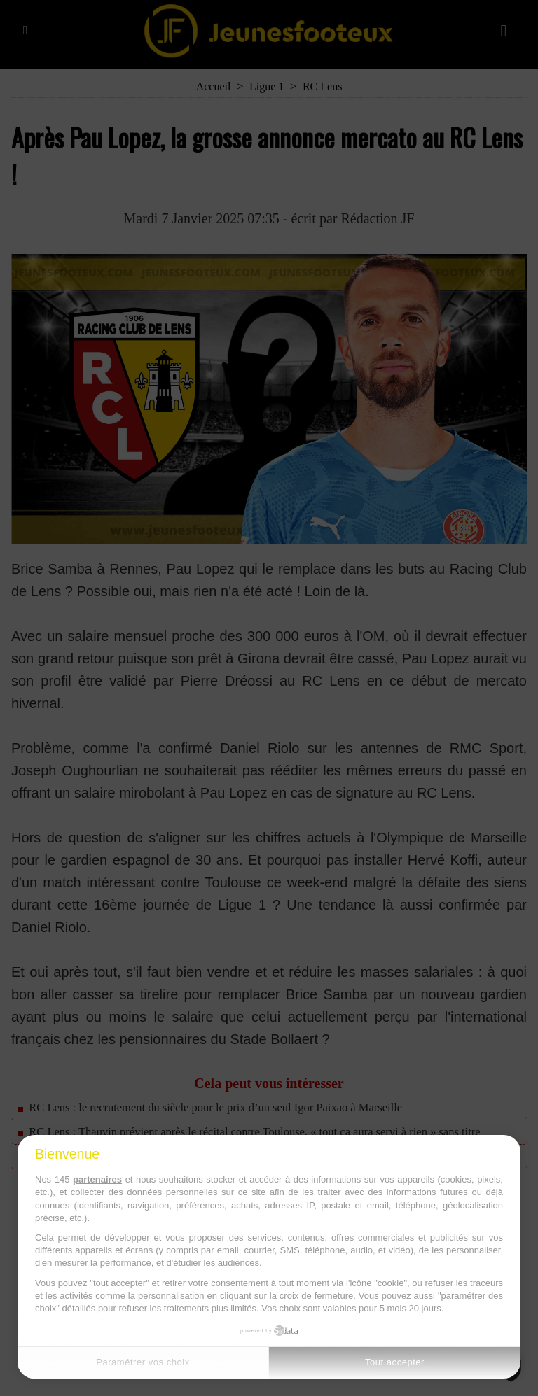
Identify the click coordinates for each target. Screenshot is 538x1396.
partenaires (97, 1179)
